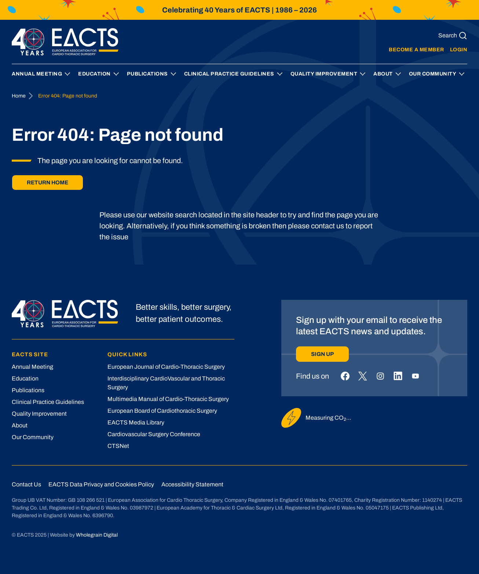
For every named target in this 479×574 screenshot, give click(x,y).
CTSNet (118, 446)
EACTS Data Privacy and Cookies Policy (101, 484)
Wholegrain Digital (97, 535)
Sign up (322, 354)
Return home (47, 182)
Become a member (416, 49)
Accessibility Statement (192, 484)
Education (94, 74)
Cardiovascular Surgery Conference (153, 434)
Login (459, 49)
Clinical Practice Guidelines (229, 74)
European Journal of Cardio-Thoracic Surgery (166, 367)
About (383, 74)
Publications (147, 74)
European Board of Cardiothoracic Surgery (162, 411)
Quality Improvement (324, 74)
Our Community (433, 74)
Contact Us (26, 484)
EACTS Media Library (135, 422)
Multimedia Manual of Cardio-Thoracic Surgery (168, 399)
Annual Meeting (37, 74)
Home (19, 96)
